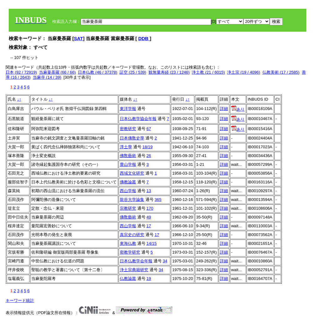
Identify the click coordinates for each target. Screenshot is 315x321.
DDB (144, 38)
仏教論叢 (128, 278)
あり (238, 109)
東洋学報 (128, 108)
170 (149, 208)
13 (148, 190)
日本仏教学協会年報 (138, 118)
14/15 (151, 243)
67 (148, 128)
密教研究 (128, 128)
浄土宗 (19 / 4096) (243, 72)
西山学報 (128, 190)
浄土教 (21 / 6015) (208, 72)
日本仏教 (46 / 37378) (97, 72)
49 (148, 217)
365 (158, 199)
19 (148, 278)
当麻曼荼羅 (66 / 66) (57, 72)
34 (165, 261)
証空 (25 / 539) (132, 72)
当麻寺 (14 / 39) (47, 77)
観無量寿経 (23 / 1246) (169, 72)
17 (148, 226)
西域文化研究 (132, 173)
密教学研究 (130, 252)
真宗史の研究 (132, 234)
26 (148, 155)
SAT (78, 38)
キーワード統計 (20, 300)
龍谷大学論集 (132, 199)
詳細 (224, 108)
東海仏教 (128, 243)
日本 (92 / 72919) (21, 72)
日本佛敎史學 (132, 138)
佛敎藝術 (128, 155)
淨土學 (126, 147)
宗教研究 (128, 208)
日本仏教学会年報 (136, 261)
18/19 (147, 147)
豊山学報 (128, 164)
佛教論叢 (128, 182)
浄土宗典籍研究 (134, 269)
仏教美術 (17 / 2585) (281, 72)
